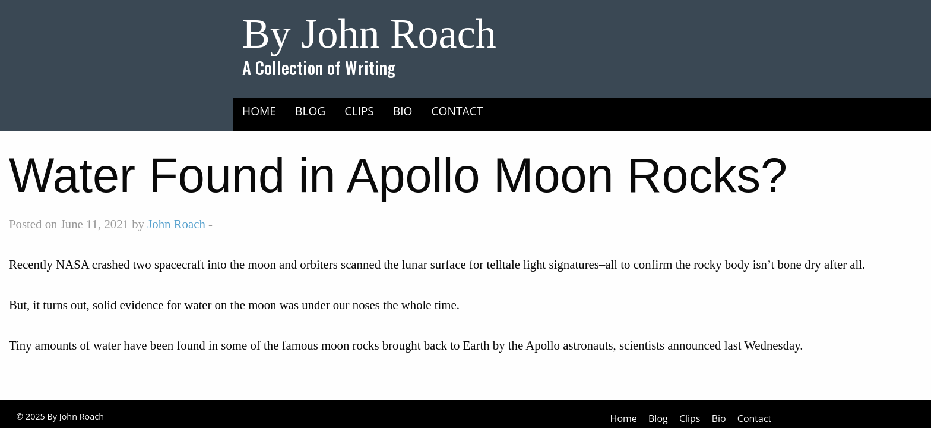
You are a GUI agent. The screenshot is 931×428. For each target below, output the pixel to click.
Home (259, 111)
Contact (457, 111)
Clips (359, 111)
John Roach (176, 224)
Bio (403, 111)
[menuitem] (259, 110)
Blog (310, 111)
